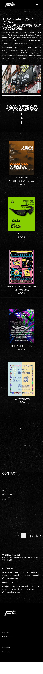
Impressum (6, 632)
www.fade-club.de (13, 578)
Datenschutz (7, 636)
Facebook (6, 647)
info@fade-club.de (30, 575)
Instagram (6, 651)
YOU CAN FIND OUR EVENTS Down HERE (21, 108)
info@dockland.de (32, 589)
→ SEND (35, 536)
